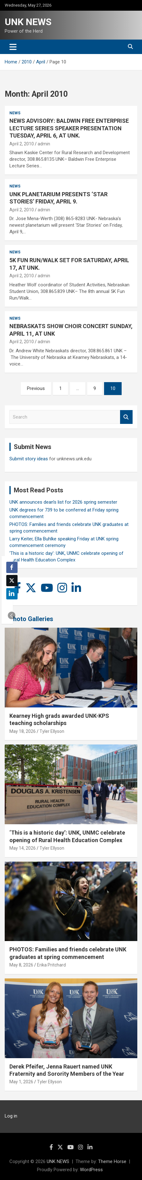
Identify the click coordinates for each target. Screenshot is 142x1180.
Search (126, 417)
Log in (11, 1116)
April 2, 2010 (21, 143)
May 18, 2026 (22, 731)
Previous (36, 388)
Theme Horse (112, 1161)
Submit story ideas (28, 459)
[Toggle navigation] (13, 47)
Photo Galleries (31, 619)
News (14, 113)
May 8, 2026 (21, 964)
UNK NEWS (28, 21)
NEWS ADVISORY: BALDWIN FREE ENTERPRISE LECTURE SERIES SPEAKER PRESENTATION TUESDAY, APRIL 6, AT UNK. (69, 128)
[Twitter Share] (12, 580)
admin (44, 143)
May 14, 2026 (22, 848)
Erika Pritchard (51, 964)
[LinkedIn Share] (12, 593)
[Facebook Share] (12, 567)
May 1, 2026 (21, 1081)
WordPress (91, 1169)
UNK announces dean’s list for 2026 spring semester (63, 502)
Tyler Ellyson (51, 731)
